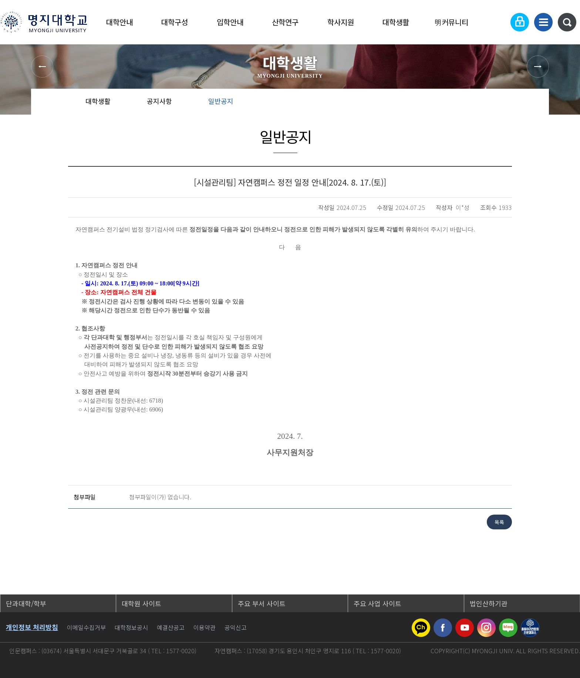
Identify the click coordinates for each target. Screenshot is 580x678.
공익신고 (236, 627)
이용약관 (204, 627)
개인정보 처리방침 (32, 627)
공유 (486, 103)
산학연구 (285, 22)
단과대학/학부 (26, 603)
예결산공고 (171, 627)
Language (497, 22)
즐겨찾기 (510, 103)
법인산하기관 (489, 603)
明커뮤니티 (451, 22)
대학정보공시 (131, 627)
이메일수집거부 (86, 627)
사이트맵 (543, 22)
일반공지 (220, 101)
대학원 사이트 (141, 603)
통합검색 (567, 22)
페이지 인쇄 (535, 103)
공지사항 (159, 101)
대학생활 (395, 22)
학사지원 (340, 22)
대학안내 (119, 22)
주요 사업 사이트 (377, 603)
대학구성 (174, 22)
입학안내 (230, 22)
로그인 (519, 22)
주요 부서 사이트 (262, 603)
